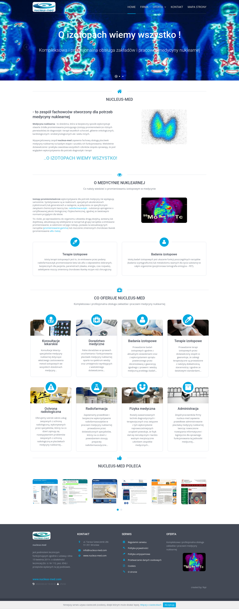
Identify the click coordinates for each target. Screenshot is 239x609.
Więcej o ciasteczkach (150, 604)
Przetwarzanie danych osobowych (144, 560)
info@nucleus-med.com (95, 550)
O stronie (132, 571)
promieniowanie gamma (56, 228)
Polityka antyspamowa (139, 554)
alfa (52, 231)
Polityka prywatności (138, 548)
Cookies (132, 565)
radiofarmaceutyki (78, 208)
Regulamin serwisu (137, 542)
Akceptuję (169, 604)
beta (57, 231)
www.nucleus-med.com (95, 555)
